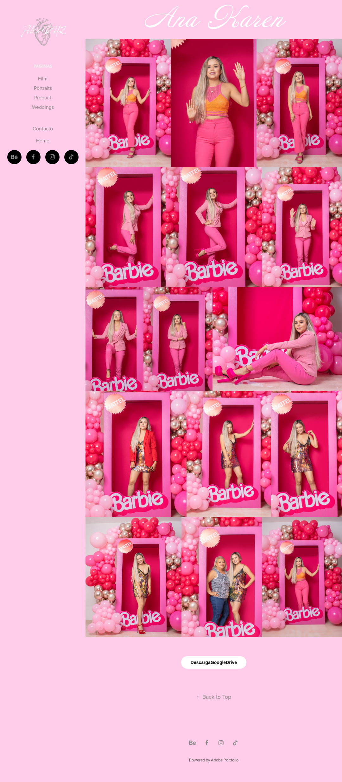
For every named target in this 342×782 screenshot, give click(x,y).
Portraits (43, 87)
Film (43, 78)
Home (42, 140)
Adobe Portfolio (224, 760)
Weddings (43, 106)
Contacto (43, 128)
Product (42, 97)
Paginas (43, 66)
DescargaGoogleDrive (214, 662)
